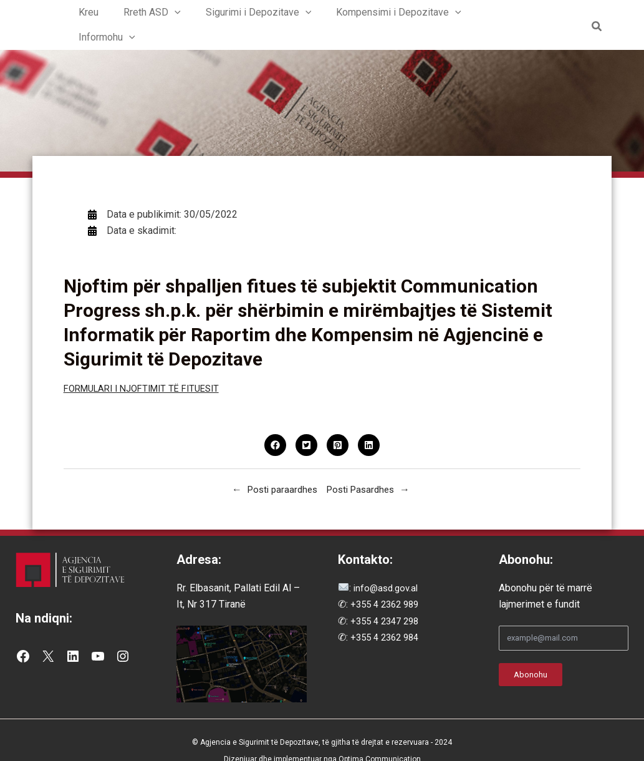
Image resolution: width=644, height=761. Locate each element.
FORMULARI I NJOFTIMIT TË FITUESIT (150, 368)
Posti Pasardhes (363, 469)
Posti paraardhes (280, 469)
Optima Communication (380, 738)
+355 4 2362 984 (387, 617)
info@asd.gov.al (386, 568)
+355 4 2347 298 (387, 601)
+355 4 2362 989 (387, 584)
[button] (184, 14)
